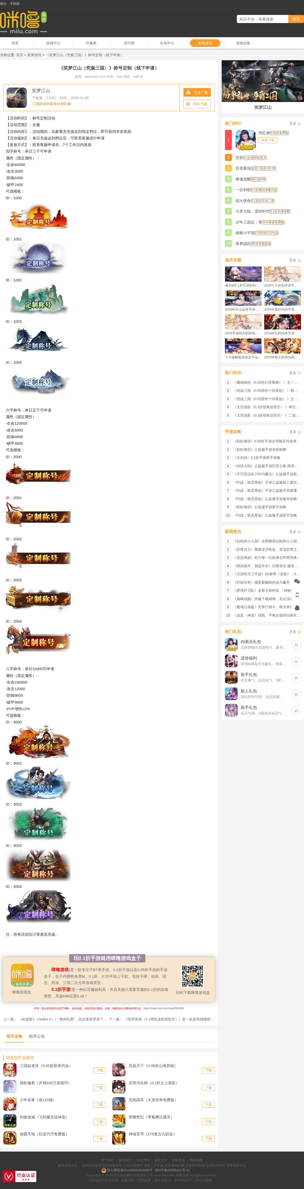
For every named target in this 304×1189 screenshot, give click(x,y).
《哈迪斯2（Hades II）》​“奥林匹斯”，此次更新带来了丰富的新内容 (71, 1019)
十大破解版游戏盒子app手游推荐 (243, 357)
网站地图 (196, 1160)
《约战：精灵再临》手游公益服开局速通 (265, 490)
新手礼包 (249, 674)
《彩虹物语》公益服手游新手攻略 (259, 507)
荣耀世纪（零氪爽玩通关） (151, 1117)
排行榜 (129, 43)
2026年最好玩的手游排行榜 (282, 309)
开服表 (91, 43)
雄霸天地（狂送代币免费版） (44, 1134)
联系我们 (125, 1160)
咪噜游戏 (182, 1175)
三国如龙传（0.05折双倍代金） (46, 1065)
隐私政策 (178, 1160)
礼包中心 (167, 43)
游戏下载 (267, 140)
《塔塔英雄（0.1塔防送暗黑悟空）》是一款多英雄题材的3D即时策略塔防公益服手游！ (192, 1019)
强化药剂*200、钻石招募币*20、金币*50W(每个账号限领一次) (264, 697)
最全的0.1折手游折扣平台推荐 (243, 285)
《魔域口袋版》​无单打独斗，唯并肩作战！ (266, 607)
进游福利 (249, 658)
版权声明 (143, 1160)
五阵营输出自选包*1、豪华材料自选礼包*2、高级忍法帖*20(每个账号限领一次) (264, 647)
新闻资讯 (205, 43)
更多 (292, 123)
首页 (15, 43)
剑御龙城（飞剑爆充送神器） (44, 1117)
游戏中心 (53, 43)
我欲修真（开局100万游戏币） (46, 1083)
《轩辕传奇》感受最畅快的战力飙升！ (263, 582)
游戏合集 (243, 43)
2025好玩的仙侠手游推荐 (282, 333)
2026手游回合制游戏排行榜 (243, 333)
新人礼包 (249, 691)
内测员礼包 (251, 642)
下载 (99, 1070)
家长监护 (160, 1160)
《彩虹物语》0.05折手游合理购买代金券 (265, 441)
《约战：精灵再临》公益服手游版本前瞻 (265, 499)
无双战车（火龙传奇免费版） (153, 1100)
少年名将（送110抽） (38, 1100)
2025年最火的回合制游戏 (282, 357)
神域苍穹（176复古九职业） (153, 1134)
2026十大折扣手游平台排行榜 (282, 285)
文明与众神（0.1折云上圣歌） (154, 1083)
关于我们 (107, 1160)
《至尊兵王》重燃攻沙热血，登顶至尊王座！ (268, 549)
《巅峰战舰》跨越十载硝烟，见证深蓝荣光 (266, 599)
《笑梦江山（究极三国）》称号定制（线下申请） (85, 55)
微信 (3, 4)
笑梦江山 (41, 90)
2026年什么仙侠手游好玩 (243, 309)
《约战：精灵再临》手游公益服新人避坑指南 (268, 482)
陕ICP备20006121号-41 (172, 1170)
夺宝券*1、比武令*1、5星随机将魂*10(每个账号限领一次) (264, 680)
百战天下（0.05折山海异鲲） (153, 1065)
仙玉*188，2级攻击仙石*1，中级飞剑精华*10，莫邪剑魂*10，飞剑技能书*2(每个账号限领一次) (264, 713)
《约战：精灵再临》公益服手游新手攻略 (265, 515)
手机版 (15, 4)
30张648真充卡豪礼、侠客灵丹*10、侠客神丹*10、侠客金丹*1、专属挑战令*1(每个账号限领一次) (264, 664)
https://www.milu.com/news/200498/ (164, 1008)
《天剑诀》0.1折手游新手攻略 (256, 458)
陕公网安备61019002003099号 (130, 1170)
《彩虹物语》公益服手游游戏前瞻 (259, 449)
